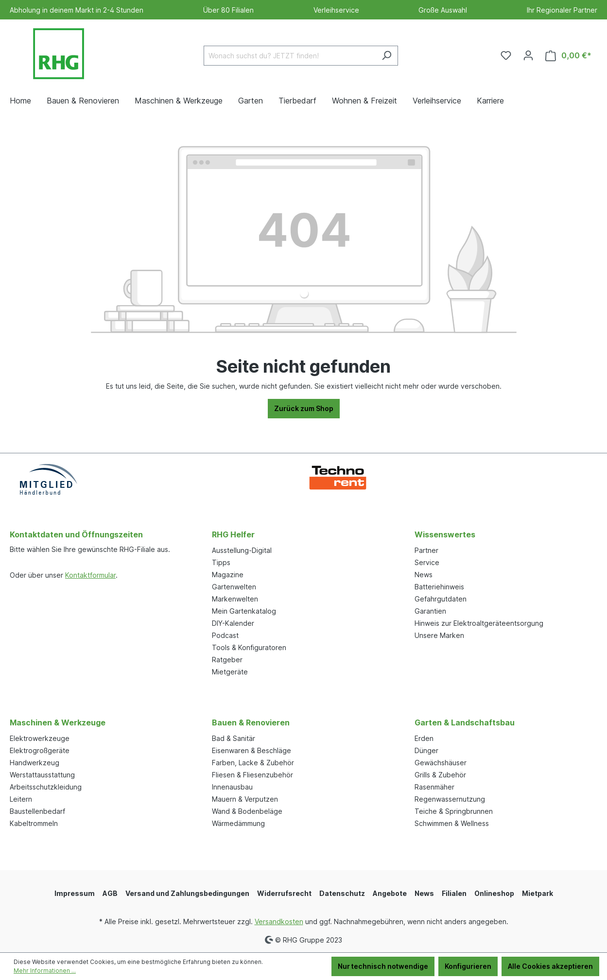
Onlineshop (494, 893)
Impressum (74, 893)
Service (427, 562)
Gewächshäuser (441, 762)
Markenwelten (235, 599)
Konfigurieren (468, 966)
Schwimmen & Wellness (452, 823)
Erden (424, 738)
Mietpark (537, 893)
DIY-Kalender (233, 623)
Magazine (227, 574)
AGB (110, 893)
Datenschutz (342, 893)
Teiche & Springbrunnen (454, 811)
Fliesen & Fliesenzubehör (252, 775)
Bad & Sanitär (233, 738)
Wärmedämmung (238, 823)
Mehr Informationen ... (45, 970)
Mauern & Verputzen (245, 799)
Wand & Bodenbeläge (247, 811)
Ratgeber (227, 659)
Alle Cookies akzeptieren (550, 966)
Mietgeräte (230, 672)
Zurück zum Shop (303, 408)
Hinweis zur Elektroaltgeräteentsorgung (479, 623)
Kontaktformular (90, 575)
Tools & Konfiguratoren (249, 647)
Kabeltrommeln (34, 823)
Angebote (390, 893)
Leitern (21, 799)
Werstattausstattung (42, 775)
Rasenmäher (434, 787)
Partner (426, 550)
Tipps (221, 562)
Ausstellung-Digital (242, 550)
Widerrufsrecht (284, 893)
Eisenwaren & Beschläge (251, 750)
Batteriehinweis (439, 587)
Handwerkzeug (34, 762)
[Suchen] (386, 56)
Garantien (430, 611)
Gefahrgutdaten (441, 599)
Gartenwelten (234, 587)
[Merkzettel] (506, 55)
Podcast (225, 635)
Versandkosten (279, 921)
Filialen (454, 893)
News (424, 574)
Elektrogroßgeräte (39, 750)
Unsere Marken (439, 635)
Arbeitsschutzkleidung (46, 787)
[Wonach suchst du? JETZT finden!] (290, 56)
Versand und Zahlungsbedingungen (187, 893)
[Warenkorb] (568, 55)
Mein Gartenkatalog (244, 611)
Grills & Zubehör (440, 775)
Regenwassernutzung (450, 799)
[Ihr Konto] (528, 55)
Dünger (426, 750)
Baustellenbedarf (37, 811)
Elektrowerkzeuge (39, 738)
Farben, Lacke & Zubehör (253, 762)
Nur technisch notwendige (383, 966)
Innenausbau (232, 787)
